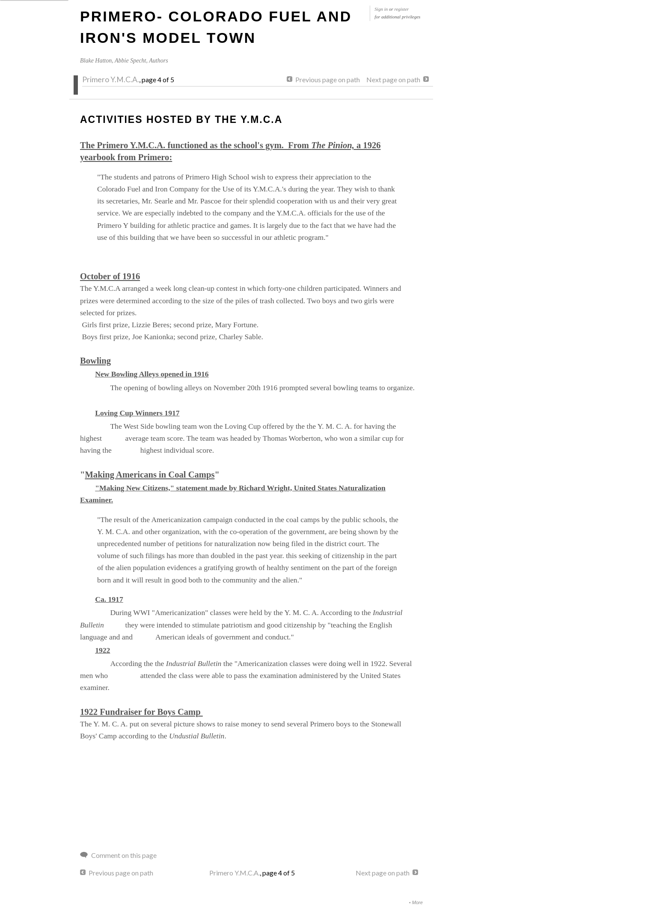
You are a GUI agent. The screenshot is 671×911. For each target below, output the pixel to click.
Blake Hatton (96, 60)
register (402, 9)
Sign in (381, 9)
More (417, 902)
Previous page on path (327, 79)
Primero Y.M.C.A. (110, 79)
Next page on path (393, 79)
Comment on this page (124, 855)
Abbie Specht (130, 60)
